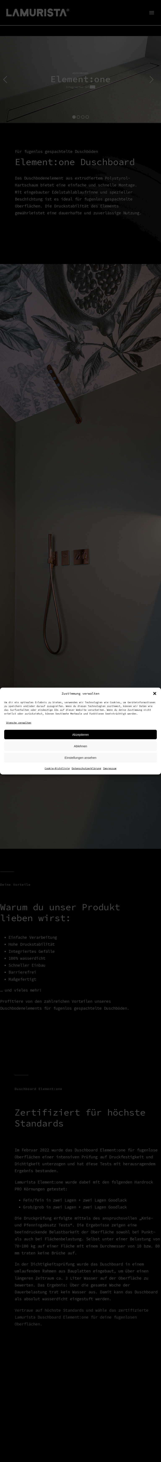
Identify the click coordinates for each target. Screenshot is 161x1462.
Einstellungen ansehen (80, 757)
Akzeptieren (80, 734)
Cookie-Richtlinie (57, 768)
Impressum (109, 768)
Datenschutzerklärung (86, 768)
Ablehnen (80, 746)
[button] (155, 693)
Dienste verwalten (18, 722)
